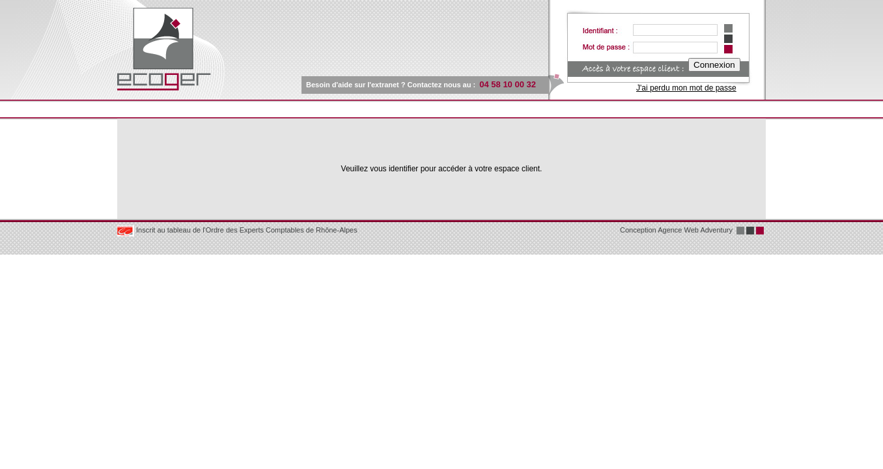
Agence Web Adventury (695, 230)
